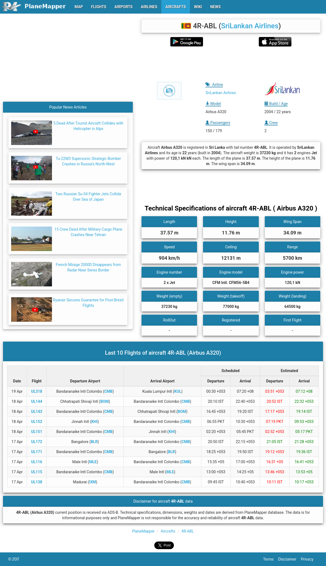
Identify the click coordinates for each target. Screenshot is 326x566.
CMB (108, 391)
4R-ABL (188, 531)
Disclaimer (289, 559)
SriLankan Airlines (249, 26)
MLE (93, 462)
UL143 (36, 411)
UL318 (36, 391)
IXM (92, 482)
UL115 (36, 472)
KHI (94, 421)
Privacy (309, 559)
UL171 (36, 452)
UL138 (36, 482)
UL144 (36, 401)
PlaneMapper (143, 531)
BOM (104, 401)
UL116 (36, 462)
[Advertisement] (231, 64)
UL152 (36, 421)
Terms (270, 559)
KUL (177, 391)
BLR (94, 442)
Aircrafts (168, 531)
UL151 (36, 431)
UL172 (36, 442)
